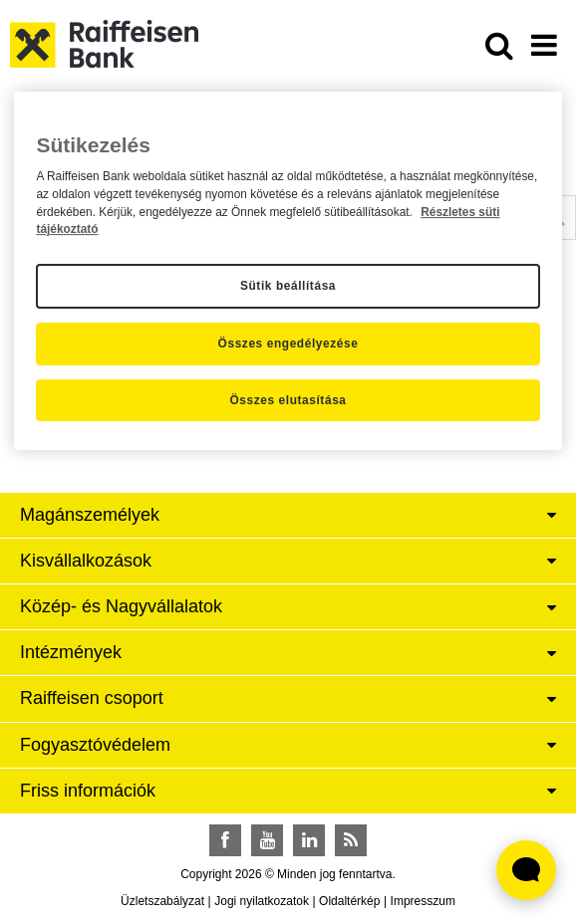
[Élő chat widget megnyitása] (526, 870)
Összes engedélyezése (288, 343)
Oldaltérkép (349, 901)
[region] (287, 271)
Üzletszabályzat (162, 901)
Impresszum (423, 901)
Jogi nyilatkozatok (261, 901)
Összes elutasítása (287, 400)
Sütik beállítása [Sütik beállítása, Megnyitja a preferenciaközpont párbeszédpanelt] (288, 286)
